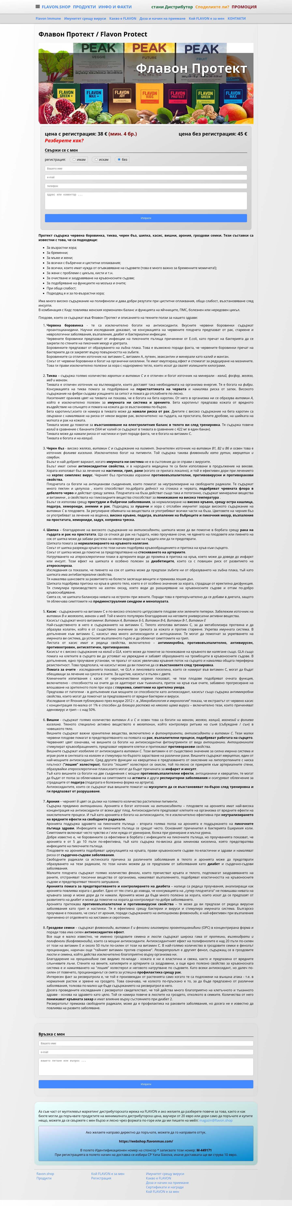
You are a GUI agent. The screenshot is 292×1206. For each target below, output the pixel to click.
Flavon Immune (48, 18)
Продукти (44, 1184)
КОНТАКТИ (237, 18)
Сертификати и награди (165, 1193)
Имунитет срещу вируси (85, 18)
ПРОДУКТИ (84, 7)
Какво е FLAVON (122, 18)
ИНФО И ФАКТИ (115, 7)
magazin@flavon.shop (216, 1126)
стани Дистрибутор (172, 7)
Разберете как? (64, 140)
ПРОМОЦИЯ (244, 7)
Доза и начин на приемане (163, 18)
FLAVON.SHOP (56, 7)
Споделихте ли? (212, 7)
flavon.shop (45, 1180)
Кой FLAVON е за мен (206, 18)
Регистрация (101, 1184)
